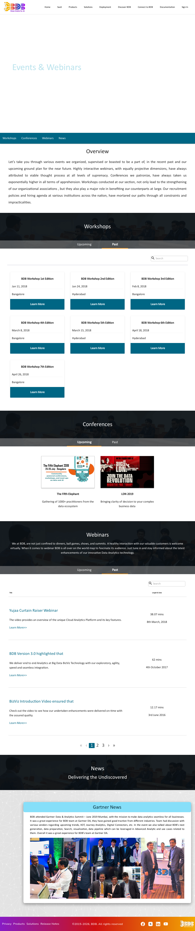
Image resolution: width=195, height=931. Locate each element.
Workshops (9, 138)
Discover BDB (124, 7)
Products (73, 7)
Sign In (185, 7)
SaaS (59, 7)
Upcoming (84, 244)
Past (115, 244)
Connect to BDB (145, 7)
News (62, 138)
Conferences (29, 138)
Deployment (105, 7)
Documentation (167, 7)
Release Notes (50, 924)
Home (47, 7)
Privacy (7, 924)
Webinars (48, 138)
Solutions (88, 7)
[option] (107, 853)
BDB (94, 924)
